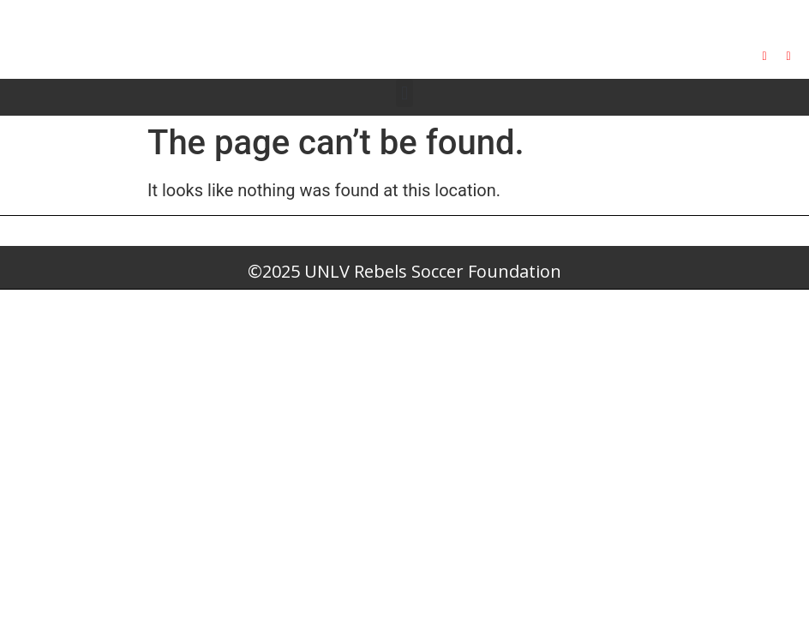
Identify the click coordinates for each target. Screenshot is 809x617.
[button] (404, 93)
